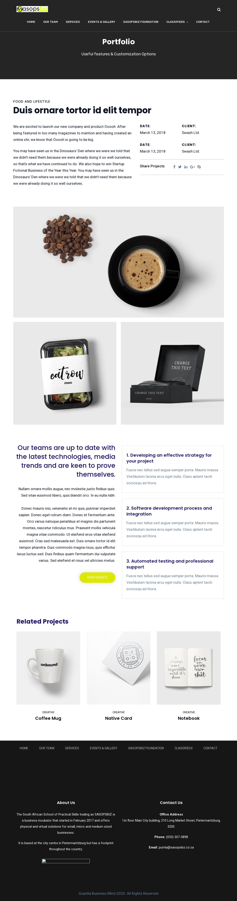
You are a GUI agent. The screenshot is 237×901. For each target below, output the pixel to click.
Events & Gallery (101, 21)
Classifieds (175, 21)
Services (73, 21)
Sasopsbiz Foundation (140, 21)
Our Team (50, 21)
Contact (203, 21)
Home (31, 21)
